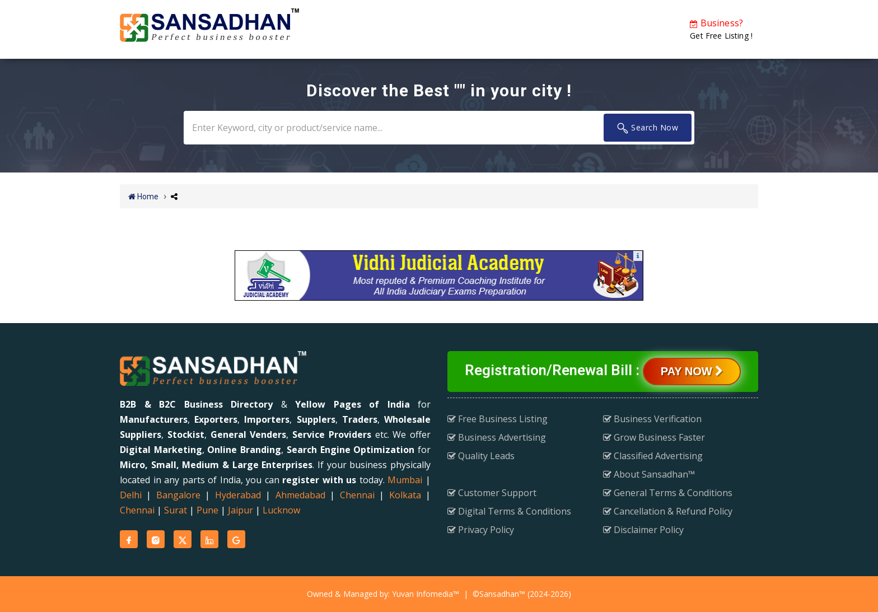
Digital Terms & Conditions (509, 511)
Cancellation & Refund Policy (667, 511)
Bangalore (178, 495)
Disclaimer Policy (643, 530)
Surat (175, 510)
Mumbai (404, 480)
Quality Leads (481, 456)
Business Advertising (496, 437)
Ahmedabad (300, 495)
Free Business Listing (497, 419)
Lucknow (281, 510)
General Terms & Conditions (667, 493)
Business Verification (652, 419)
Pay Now (692, 371)
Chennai (357, 495)
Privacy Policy (480, 530)
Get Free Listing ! (721, 29)
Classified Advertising (653, 456)
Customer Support (491, 493)
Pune (207, 510)
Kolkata (405, 495)
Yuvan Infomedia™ (425, 593)
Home (143, 196)
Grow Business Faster (654, 437)
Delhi (131, 495)
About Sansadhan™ (649, 474)
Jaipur (240, 510)
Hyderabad (238, 495)
